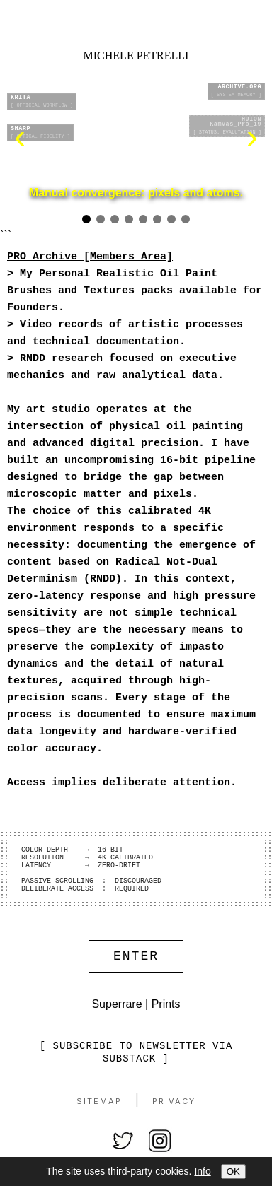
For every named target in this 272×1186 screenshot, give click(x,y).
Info (202, 1171)
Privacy (174, 1127)
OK (233, 1171)
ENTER (136, 978)
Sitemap (99, 1127)
